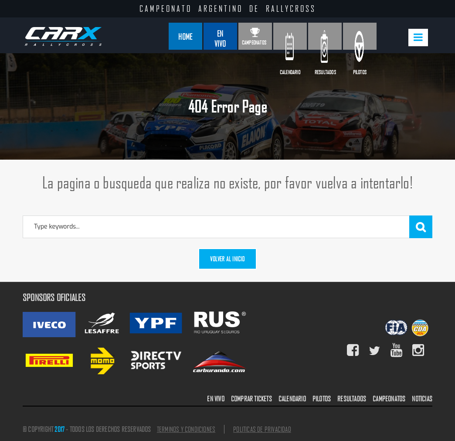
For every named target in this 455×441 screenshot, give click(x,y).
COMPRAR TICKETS (251, 398)
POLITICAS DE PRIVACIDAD (262, 429)
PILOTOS (321, 398)
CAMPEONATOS (389, 398)
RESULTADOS (351, 398)
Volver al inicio (227, 259)
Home (185, 36)
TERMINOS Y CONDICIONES (186, 429)
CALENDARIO (292, 398)
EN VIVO (215, 398)
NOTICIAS (422, 398)
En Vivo (220, 38)
